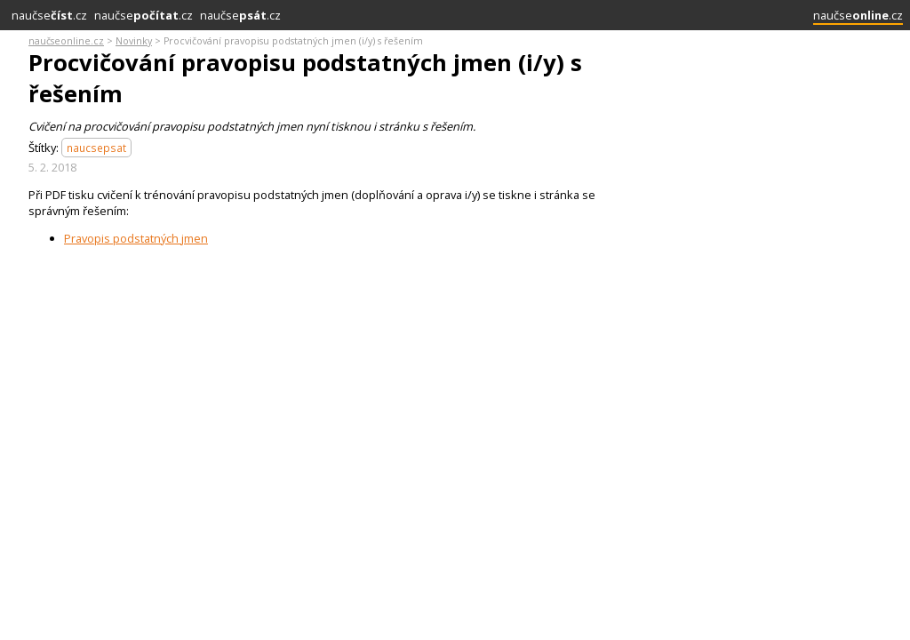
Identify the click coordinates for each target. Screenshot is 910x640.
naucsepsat (96, 147)
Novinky (134, 41)
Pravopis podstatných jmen (136, 238)
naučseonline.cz (66, 41)
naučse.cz (49, 15)
